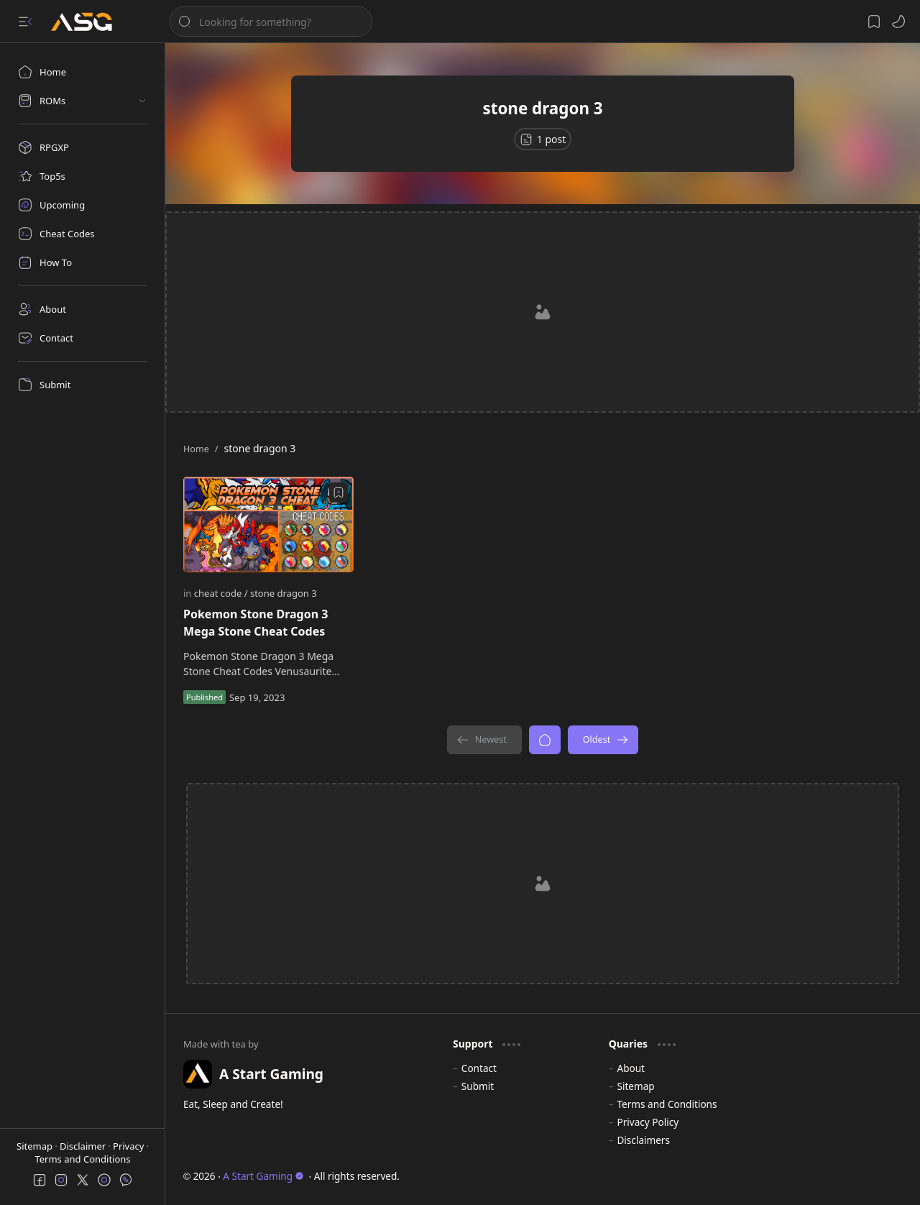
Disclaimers (643, 1140)
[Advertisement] (542, 312)
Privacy (130, 1146)
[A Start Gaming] (89, 22)
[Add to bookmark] (338, 492)
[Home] (83, 72)
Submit (477, 1086)
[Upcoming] (83, 205)
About (631, 1068)
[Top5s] (83, 176)
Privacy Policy (647, 1122)
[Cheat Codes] (83, 233)
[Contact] (83, 338)
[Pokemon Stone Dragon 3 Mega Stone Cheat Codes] (268, 524)
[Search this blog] (271, 21)
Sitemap (36, 1146)
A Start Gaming (263, 1176)
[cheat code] (221, 593)
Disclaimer (84, 1146)
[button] (25, 21)
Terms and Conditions (82, 1159)
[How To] (83, 262)
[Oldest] (603, 739)
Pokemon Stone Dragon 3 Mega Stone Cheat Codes (255, 622)
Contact (479, 1068)
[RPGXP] (83, 147)
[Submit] (83, 384)
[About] (83, 309)
